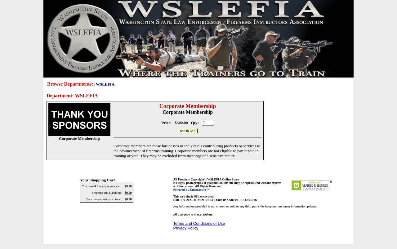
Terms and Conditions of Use (199, 223)
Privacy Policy (185, 228)
